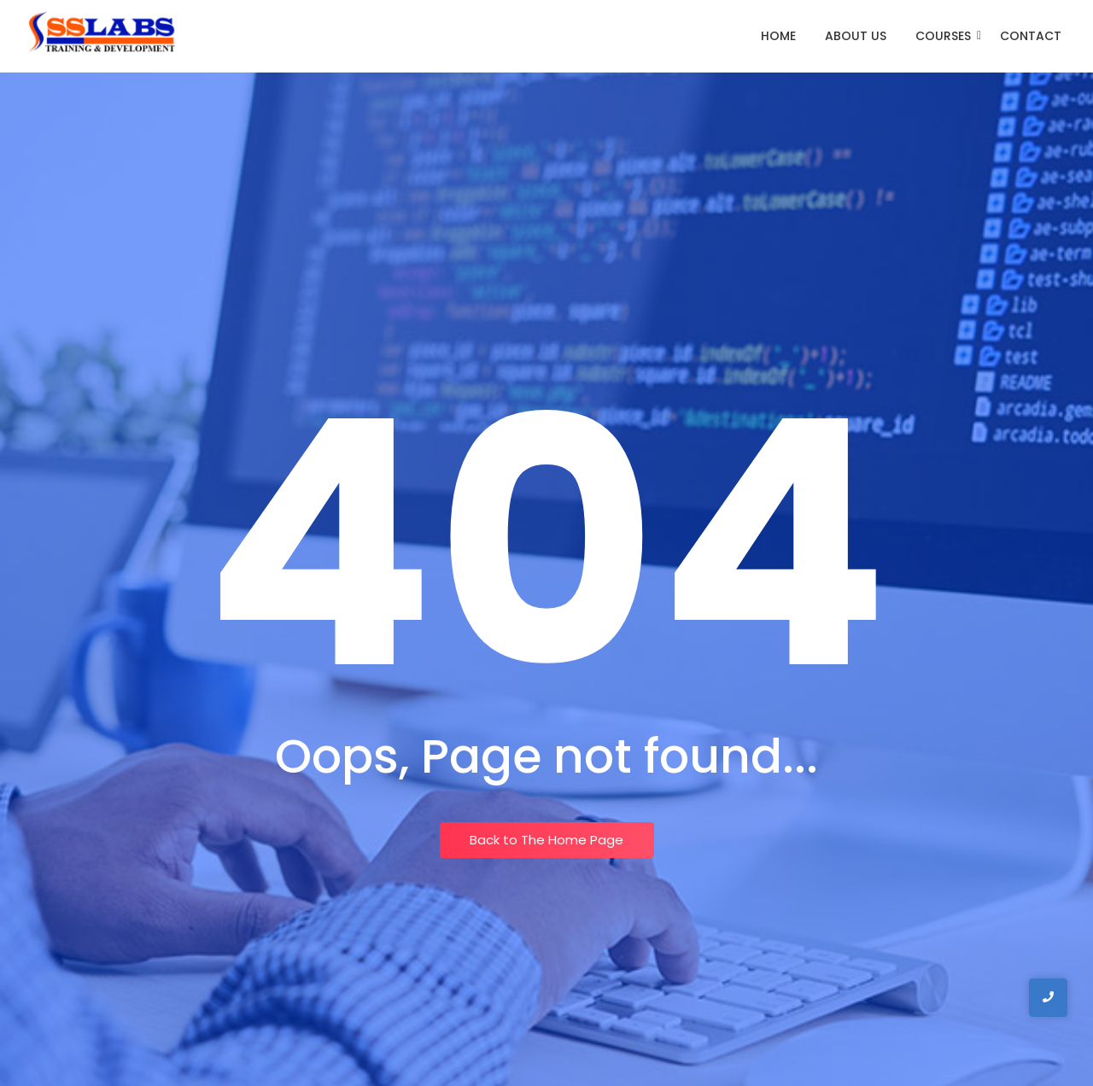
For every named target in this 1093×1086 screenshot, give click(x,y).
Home (778, 35)
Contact (1030, 35)
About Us (855, 35)
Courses (946, 35)
